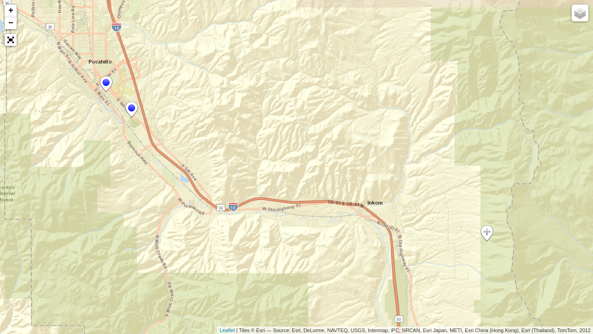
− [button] (10, 23)
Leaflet (227, 330)
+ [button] (10, 10)
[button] (11, 40)
